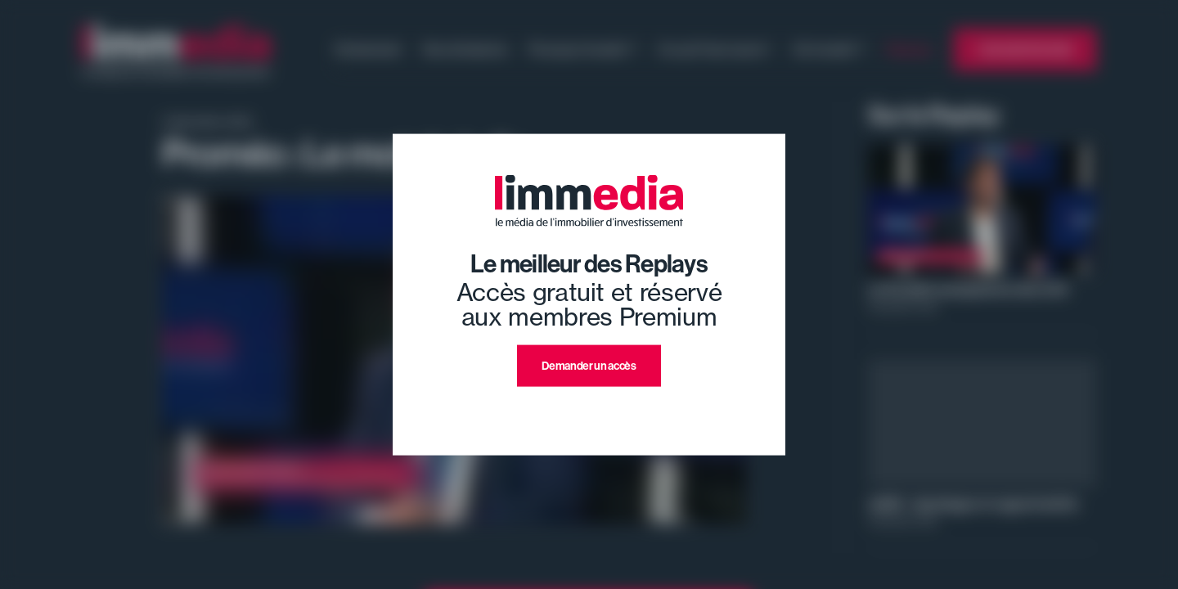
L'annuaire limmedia (1025, 49)
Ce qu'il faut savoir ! (714, 49)
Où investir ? (829, 49)
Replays (909, 49)
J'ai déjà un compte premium (589, 406)
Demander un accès (589, 365)
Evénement (368, 49)
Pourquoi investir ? (582, 49)
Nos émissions (465, 49)
